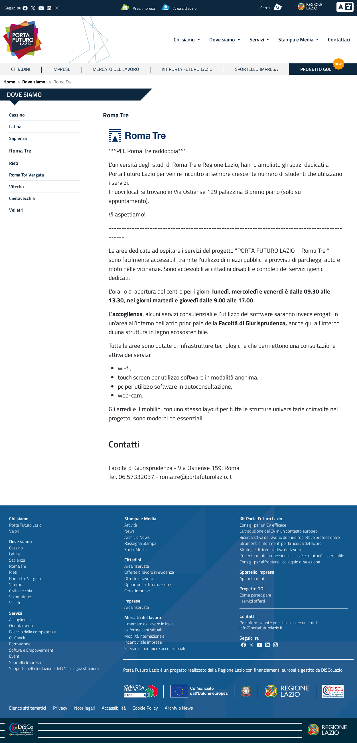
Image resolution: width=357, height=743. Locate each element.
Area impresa (144, 8)
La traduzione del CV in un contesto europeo (279, 531)
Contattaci (339, 39)
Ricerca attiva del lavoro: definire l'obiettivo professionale (290, 537)
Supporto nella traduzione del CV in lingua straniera (54, 668)
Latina (15, 126)
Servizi (15, 613)
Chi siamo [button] (185, 39)
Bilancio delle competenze (32, 631)
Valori (14, 531)
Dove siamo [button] (222, 39)
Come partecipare (255, 595)
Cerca (265, 8)
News (129, 531)
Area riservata (136, 566)
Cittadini (20, 69)
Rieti (13, 163)
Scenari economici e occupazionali (154, 648)
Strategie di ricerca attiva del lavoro (270, 549)
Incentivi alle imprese (143, 642)
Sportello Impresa (256, 69)
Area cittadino (184, 8)
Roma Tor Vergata (26, 174)
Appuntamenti (252, 578)
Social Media (135, 549)
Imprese (61, 69)
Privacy (60, 707)
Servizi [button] (257, 39)
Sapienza (18, 138)
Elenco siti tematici (27, 707)
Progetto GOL (253, 588)
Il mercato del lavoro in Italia (148, 623)
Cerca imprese (137, 590)
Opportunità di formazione (147, 584)
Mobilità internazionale (144, 636)
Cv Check (17, 637)
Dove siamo (33, 81)
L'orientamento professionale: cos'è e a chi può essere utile (292, 555)
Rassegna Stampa (140, 543)
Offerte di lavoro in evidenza (149, 572)
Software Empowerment (31, 650)
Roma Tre (20, 150)
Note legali (84, 707)
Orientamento (21, 625)
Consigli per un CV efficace (263, 525)
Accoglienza (20, 619)
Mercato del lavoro (116, 69)
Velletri (16, 209)
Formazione (20, 643)
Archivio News (137, 537)
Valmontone (20, 596)
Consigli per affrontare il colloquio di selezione (280, 562)
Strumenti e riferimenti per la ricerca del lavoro (281, 543)
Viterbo (16, 186)
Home (9, 81)
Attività (130, 525)
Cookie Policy (145, 707)
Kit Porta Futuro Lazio (187, 69)
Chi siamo (18, 518)
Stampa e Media (140, 518)
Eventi (14, 656)
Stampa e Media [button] (296, 39)
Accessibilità (114, 707)
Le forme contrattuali (143, 629)
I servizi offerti (252, 601)
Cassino (17, 114)
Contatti (247, 616)
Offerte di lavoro (138, 578)
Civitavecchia (22, 198)
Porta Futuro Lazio (25, 525)
